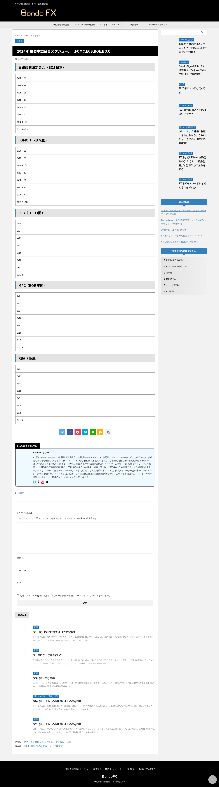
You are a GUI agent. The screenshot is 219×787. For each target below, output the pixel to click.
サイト (20, 583)
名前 (20, 558)
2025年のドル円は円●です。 (175, 230)
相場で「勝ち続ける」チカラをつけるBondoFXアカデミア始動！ (193, 48)
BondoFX (109, 776)
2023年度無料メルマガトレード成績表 (43, 746)
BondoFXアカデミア (158, 24)
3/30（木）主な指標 (44, 678)
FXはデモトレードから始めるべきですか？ (181, 235)
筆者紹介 (134, 24)
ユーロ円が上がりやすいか (47, 655)
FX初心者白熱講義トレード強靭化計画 (109, 782)
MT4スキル (171, 279)
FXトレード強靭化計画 (85, 24)
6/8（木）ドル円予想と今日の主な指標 (54, 632)
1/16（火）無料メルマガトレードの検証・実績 (47, 742)
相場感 (21, 493)
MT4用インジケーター (109, 24)
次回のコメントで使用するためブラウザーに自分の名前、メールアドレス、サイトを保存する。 (65, 595)
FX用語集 (170, 291)
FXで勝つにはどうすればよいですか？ (179, 241)
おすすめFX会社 (173, 285)
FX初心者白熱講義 (61, 24)
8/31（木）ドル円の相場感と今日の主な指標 (57, 724)
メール (21, 570)
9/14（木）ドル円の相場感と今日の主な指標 (57, 701)
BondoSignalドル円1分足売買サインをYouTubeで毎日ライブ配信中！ (192, 70)
